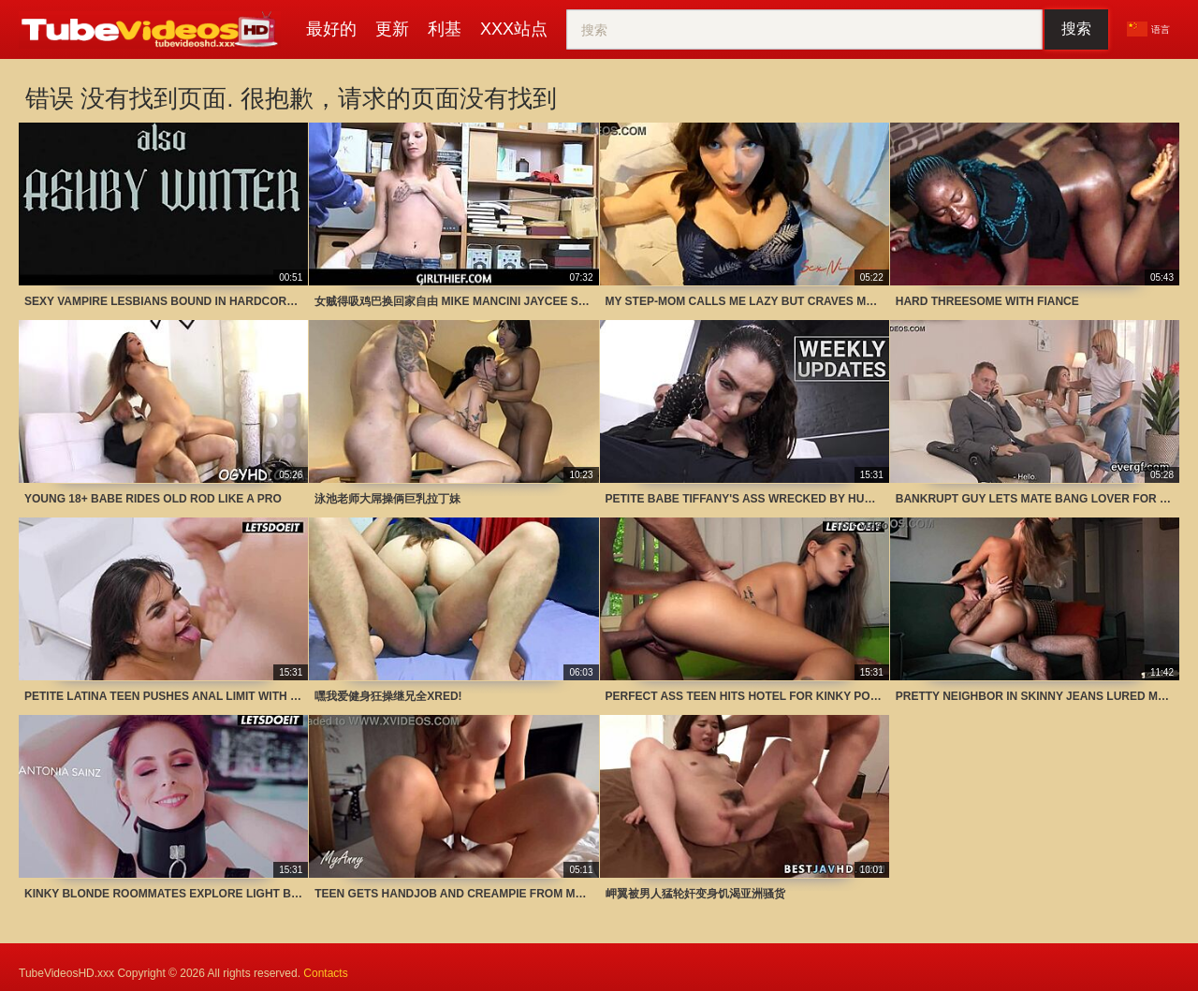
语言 (1148, 29)
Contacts (325, 973)
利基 (444, 29)
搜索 (1076, 28)
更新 (392, 29)
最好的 (331, 29)
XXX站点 (514, 29)
